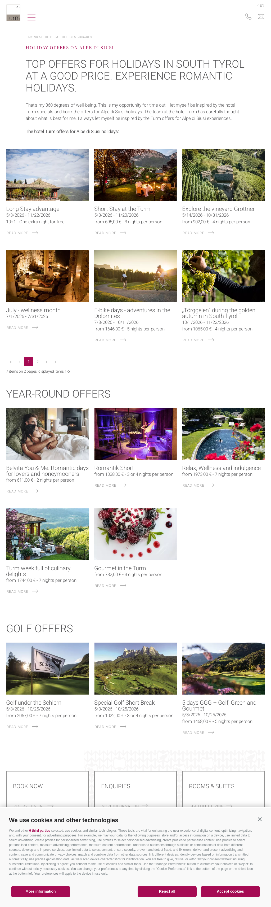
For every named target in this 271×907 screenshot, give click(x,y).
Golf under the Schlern (33, 703)
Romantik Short (114, 468)
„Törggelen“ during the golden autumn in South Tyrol (218, 313)
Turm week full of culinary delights (38, 571)
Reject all (167, 891)
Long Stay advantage (32, 209)
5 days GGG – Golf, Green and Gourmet (219, 706)
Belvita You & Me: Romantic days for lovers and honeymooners (47, 471)
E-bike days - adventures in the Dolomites (132, 313)
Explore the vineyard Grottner (218, 209)
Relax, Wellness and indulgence (221, 468)
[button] (260, 819)
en (260, 5)
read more (22, 233)
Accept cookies (230, 891)
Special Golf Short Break (124, 703)
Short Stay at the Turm (122, 209)
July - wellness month (33, 310)
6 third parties (39, 830)
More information (40, 891)
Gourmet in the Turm (120, 568)
